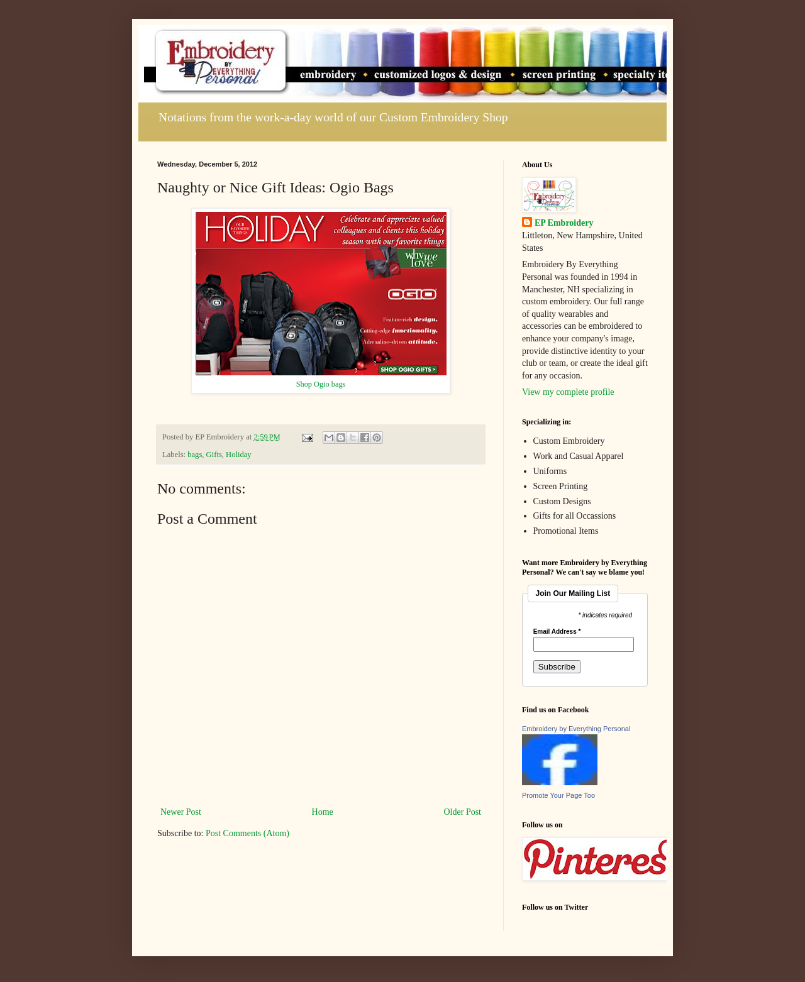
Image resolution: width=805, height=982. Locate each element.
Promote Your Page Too (558, 795)
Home (322, 812)
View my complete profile (568, 392)
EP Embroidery (564, 223)
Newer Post (180, 812)
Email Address (557, 632)
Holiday (239, 454)
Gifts (214, 454)
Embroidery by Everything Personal (576, 728)
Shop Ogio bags (321, 384)
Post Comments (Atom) (247, 833)
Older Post (463, 812)
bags (194, 454)
